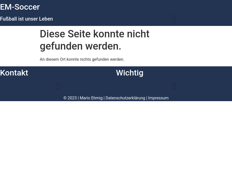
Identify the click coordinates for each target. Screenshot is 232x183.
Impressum (158, 98)
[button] (174, 19)
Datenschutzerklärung (125, 98)
